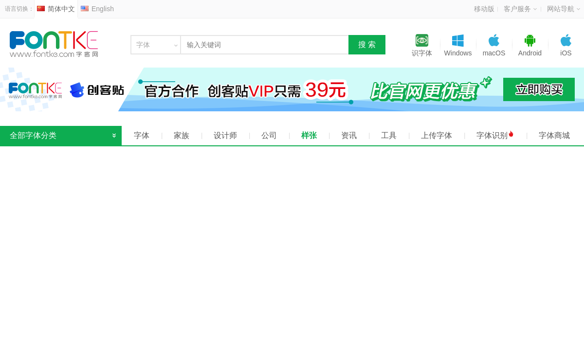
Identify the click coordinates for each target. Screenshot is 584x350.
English (97, 9)
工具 (389, 135)
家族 (181, 135)
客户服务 (520, 9)
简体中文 (56, 9)
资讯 (349, 135)
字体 (141, 135)
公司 (269, 135)
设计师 (225, 135)
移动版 (484, 9)
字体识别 (495, 135)
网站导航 (563, 9)
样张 (309, 135)
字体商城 (554, 135)
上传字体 (436, 135)
